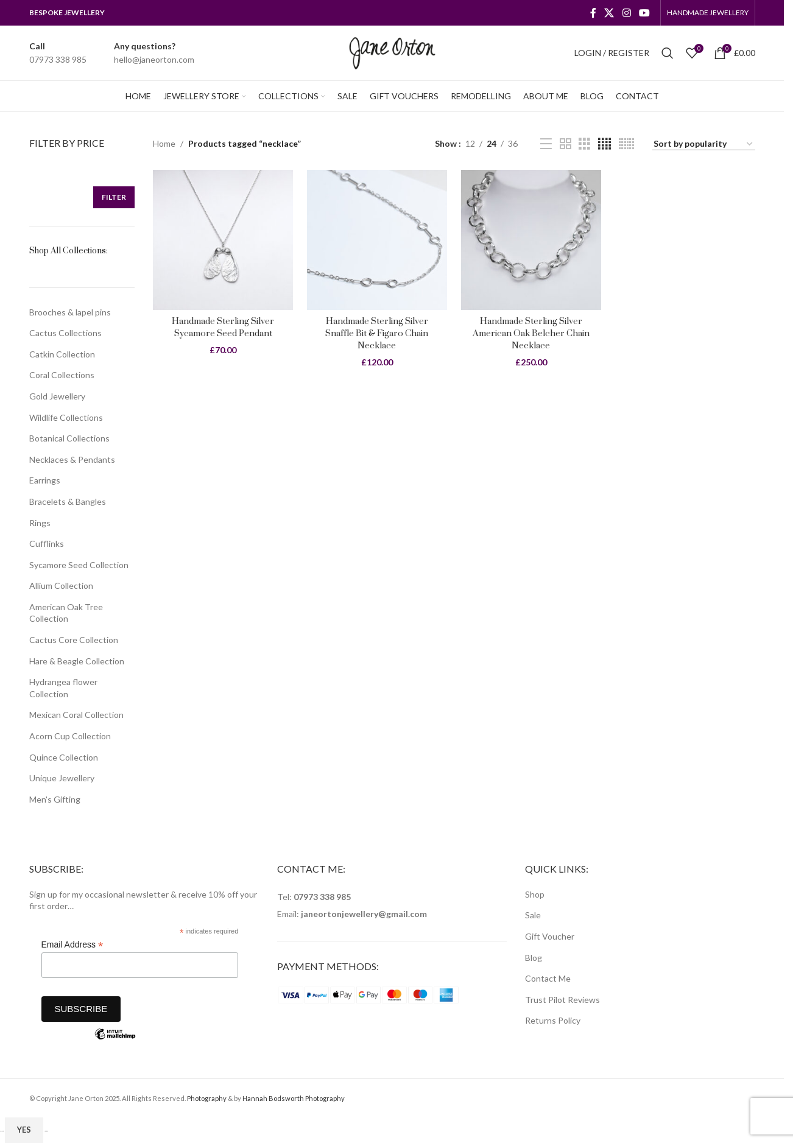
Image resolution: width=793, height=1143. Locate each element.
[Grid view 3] (584, 144)
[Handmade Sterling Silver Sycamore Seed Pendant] (221, 238)
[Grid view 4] (604, 144)
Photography (207, 1098)
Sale (533, 915)
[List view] (546, 144)
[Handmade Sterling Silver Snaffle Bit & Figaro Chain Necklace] (376, 238)
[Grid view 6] (626, 144)
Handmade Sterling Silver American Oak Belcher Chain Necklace (531, 330)
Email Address (72, 945)
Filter (114, 197)
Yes (24, 1129)
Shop (535, 894)
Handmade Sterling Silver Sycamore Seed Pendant (221, 324)
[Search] (667, 53)
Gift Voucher (549, 936)
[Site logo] (392, 52)
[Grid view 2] (565, 144)
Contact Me (548, 978)
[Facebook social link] (593, 13)
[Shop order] (703, 144)
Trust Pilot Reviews (562, 999)
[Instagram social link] (626, 13)
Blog (533, 957)
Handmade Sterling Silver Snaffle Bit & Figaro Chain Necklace (376, 330)
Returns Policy (552, 1020)
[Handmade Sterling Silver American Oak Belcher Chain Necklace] (531, 238)
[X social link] (609, 13)
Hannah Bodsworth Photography (293, 1098)
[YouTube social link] (644, 13)
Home (164, 143)
